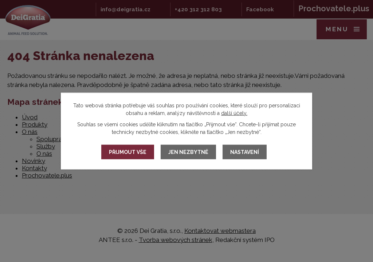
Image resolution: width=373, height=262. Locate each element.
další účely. (234, 113)
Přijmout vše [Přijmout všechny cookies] (127, 152)
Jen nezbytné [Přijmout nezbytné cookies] (188, 152)
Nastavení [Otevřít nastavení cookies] (244, 152)
